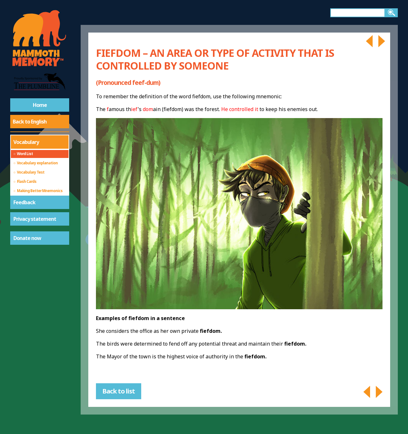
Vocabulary (26, 142)
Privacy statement (34, 218)
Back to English (30, 121)
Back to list (118, 391)
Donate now (27, 238)
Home (40, 104)
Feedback (24, 202)
